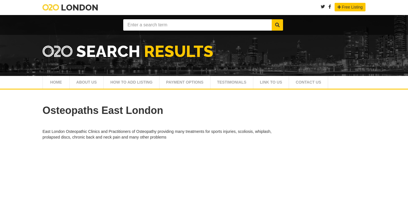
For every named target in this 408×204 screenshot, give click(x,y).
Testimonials (253, 84)
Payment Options (200, 84)
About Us (90, 84)
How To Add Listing (140, 84)
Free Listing (350, 7)
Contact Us (340, 84)
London (70, 7)
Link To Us (297, 84)
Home (56, 84)
